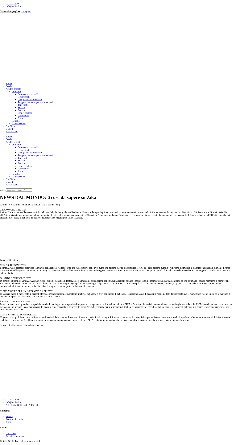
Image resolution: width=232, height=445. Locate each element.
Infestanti (16, 91)
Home (9, 83)
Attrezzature (23, 115)
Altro (20, 118)
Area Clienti (12, 131)
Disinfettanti (24, 97)
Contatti (10, 129)
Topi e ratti (23, 105)
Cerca (2, 190)
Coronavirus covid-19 (28, 94)
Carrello (16, 121)
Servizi (9, 86)
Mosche (21, 107)
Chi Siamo (11, 126)
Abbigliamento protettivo (30, 99)
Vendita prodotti (13, 89)
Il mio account (18, 123)
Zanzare (21, 110)
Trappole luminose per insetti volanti (35, 102)
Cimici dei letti (25, 113)
